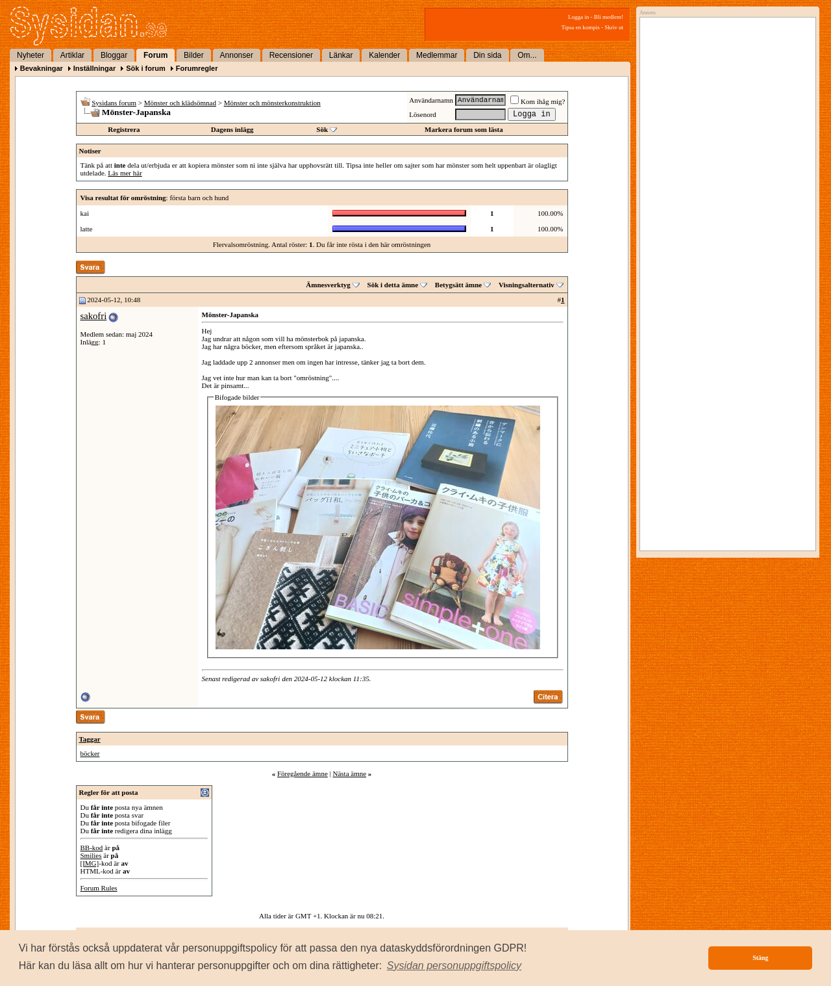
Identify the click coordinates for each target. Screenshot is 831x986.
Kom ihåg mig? (537, 101)
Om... (526, 55)
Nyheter (30, 55)
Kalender (384, 55)
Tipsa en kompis (581, 27)
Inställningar (94, 68)
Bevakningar (41, 68)
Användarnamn (431, 100)
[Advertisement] (724, 154)
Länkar (341, 55)
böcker (90, 753)
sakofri (94, 316)
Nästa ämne (349, 773)
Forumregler (197, 68)
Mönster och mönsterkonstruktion (272, 103)
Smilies (91, 855)
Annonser (236, 55)
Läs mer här (125, 173)
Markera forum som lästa (464, 129)
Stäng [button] (760, 957)
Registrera (124, 129)
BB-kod (92, 847)
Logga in (578, 17)
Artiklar (72, 55)
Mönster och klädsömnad (180, 103)
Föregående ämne (302, 773)
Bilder (194, 55)
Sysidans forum (114, 103)
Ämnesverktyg (328, 285)
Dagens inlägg (232, 129)
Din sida (487, 55)
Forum (155, 55)
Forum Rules (99, 888)
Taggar (90, 739)
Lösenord (422, 114)
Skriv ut (613, 27)
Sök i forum (146, 68)
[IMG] (90, 863)
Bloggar (114, 55)
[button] (454, 966)
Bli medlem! (608, 17)
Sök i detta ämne (393, 285)
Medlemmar (436, 55)
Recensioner (291, 55)
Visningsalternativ (526, 285)
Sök (322, 129)
